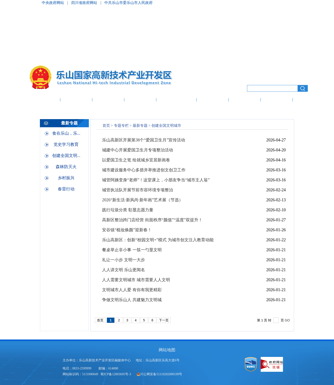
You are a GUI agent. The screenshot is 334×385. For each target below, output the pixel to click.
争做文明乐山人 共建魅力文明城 (132, 299)
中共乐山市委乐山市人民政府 (128, 3)
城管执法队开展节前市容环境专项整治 (137, 190)
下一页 (164, 320)
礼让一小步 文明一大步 (123, 260)
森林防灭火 (66, 166)
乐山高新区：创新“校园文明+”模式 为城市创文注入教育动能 (158, 240)
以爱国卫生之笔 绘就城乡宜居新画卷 (136, 160)
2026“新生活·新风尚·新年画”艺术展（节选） (142, 200)
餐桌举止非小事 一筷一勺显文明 (132, 250)
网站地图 (167, 350)
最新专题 (140, 125)
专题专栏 (121, 125)
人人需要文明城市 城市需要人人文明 (136, 279)
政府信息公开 (176, 100)
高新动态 (108, 100)
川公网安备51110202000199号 (159, 374)
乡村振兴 (66, 178)
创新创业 (244, 100)
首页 (106, 125)
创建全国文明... (66, 155)
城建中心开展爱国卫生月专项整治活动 (137, 150)
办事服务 (212, 100)
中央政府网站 (53, 3)
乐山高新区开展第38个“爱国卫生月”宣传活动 (143, 140)
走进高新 (76, 100)
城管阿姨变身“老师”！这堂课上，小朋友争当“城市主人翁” (156, 180)
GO (287, 320)
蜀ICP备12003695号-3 (116, 374)
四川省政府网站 (84, 3)
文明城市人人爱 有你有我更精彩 (132, 289)
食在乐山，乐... (66, 133)
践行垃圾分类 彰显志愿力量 (127, 210)
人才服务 (276, 100)
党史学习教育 (66, 144)
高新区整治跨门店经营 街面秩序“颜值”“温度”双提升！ (152, 220)
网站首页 (43, 100)
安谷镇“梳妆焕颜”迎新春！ (127, 230)
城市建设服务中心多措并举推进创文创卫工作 (144, 170)
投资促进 (140, 100)
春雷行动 (66, 189)
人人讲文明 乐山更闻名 (123, 270)
